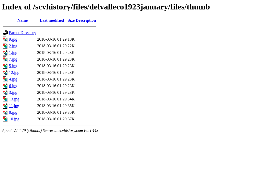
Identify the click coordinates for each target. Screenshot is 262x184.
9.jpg (13, 39)
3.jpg (13, 92)
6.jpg (13, 86)
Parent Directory (22, 32)
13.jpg (14, 99)
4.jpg (13, 79)
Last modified (52, 20)
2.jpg (13, 46)
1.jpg (13, 52)
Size (71, 20)
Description (86, 20)
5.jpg (13, 66)
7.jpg (13, 59)
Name (22, 20)
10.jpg (14, 119)
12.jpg (14, 72)
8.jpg (13, 112)
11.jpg (14, 105)
